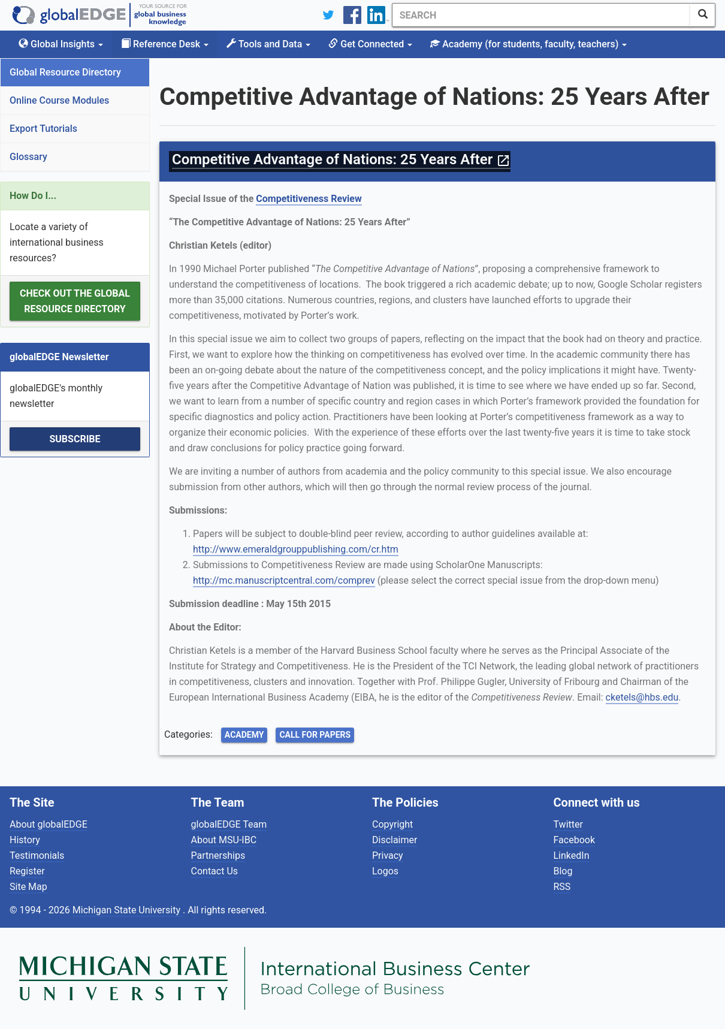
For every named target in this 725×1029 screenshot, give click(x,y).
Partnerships (218, 855)
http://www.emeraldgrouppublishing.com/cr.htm (295, 549)
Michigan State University (127, 910)
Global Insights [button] (61, 44)
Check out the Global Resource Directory (75, 301)
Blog (563, 871)
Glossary (28, 156)
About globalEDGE (48, 824)
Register (27, 871)
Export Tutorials (43, 128)
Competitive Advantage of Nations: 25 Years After (341, 159)
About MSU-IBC (224, 840)
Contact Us (214, 871)
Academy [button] (528, 44)
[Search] (541, 15)
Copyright (392, 824)
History (25, 840)
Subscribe (74, 439)
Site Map (28, 886)
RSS (562, 886)
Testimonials (37, 855)
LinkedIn (572, 855)
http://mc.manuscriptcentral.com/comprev (284, 580)
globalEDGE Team (229, 824)
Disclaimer (394, 840)
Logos (385, 871)
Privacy (387, 855)
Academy (244, 735)
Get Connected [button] (370, 44)
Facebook (574, 840)
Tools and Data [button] (268, 44)
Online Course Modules (59, 100)
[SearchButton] (702, 15)
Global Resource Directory (65, 72)
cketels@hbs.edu (642, 697)
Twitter (568, 824)
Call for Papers (315, 735)
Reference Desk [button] (165, 44)
